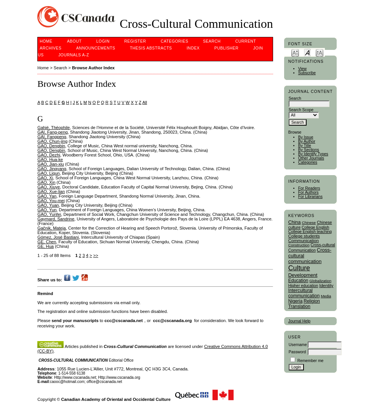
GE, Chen (46, 241)
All (144, 102)
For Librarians (310, 197)
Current (245, 41)
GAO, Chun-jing (52, 141)
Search (212, 41)
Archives (50, 48)
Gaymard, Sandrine (55, 219)
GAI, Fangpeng (51, 136)
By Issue (305, 137)
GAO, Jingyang (51, 168)
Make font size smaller (295, 52)
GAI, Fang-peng (52, 132)
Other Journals (311, 158)
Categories (307, 162)
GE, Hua (45, 246)
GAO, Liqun (48, 173)
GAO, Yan (46, 196)
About (74, 41)
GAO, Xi (45, 177)
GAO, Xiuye (48, 187)
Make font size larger (319, 52)
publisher (226, 48)
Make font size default (307, 52)
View (302, 69)
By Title (304, 146)
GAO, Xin (46, 182)
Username (298, 345)
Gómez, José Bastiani (58, 237)
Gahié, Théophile (53, 127)
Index (193, 48)
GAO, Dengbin (51, 146)
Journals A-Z (73, 55)
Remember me (310, 361)
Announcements (95, 48)
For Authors (308, 192)
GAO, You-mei (51, 200)
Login (103, 41)
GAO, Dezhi (48, 155)
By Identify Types (313, 154)
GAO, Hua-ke (50, 159)
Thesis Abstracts (151, 48)
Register (135, 41)
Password (297, 352)
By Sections (308, 150)
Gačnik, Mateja (51, 228)
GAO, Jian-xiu (50, 164)
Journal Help (299, 321)
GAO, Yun (46, 209)
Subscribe (307, 73)
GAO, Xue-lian (51, 191)
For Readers (309, 188)
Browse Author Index (93, 67)
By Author (306, 141)
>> (95, 255)
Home (46, 41)
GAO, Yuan (48, 205)
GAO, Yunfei (49, 214)
